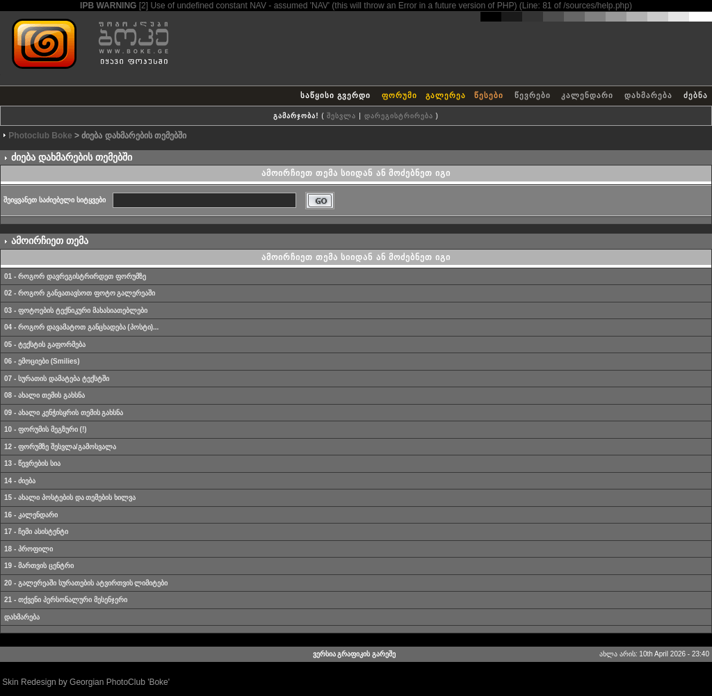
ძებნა (695, 95)
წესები (488, 95)
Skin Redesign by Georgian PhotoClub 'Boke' (86, 682)
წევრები (533, 95)
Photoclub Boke (40, 135)
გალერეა (446, 95)
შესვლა (341, 116)
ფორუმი (399, 95)
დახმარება (648, 95)
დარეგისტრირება (398, 116)
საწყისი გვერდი (335, 95)
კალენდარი (587, 95)
